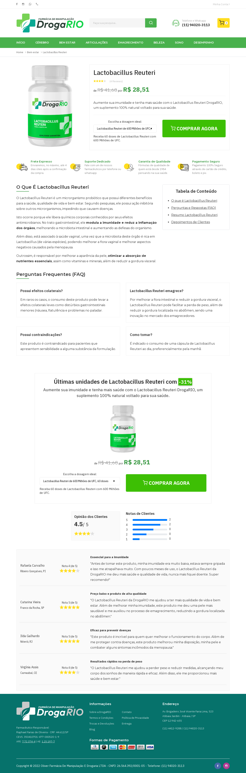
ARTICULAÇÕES (97, 42)
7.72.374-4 (28, 741)
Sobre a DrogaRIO (100, 712)
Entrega (126, 723)
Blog (92, 729)
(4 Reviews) (116, 81)
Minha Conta (221, 4)
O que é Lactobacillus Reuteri (194, 201)
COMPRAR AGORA (194, 128)
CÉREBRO (42, 42)
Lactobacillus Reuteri (55, 52)
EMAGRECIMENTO (130, 42)
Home (19, 52)
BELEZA (159, 42)
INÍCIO (20, 42)
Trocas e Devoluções (101, 723)
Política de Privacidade (135, 717)
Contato (127, 712)
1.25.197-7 (48, 741)
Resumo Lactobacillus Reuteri (194, 215)
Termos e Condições (101, 717)
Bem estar (33, 52)
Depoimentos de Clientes (190, 222)
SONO (179, 42)
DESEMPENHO (204, 42)
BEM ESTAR (67, 42)
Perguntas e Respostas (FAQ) (193, 208)
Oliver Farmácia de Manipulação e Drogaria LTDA (73, 766)
